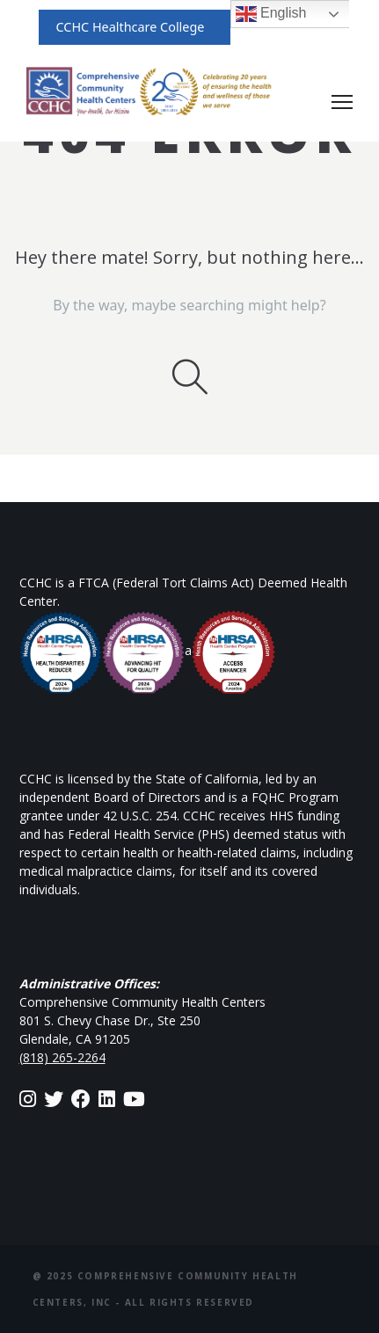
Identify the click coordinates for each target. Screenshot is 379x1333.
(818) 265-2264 (62, 1057)
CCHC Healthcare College (130, 26)
